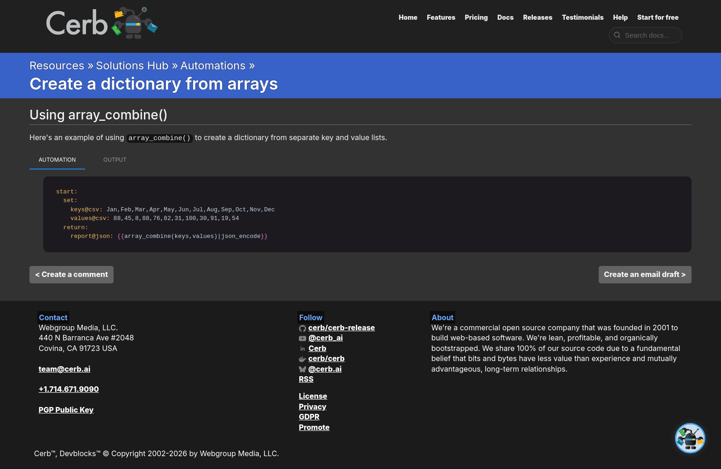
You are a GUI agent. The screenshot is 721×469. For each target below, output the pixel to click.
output (114, 158)
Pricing (476, 17)
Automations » (217, 65)
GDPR (309, 415)
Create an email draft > (645, 272)
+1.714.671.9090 (69, 388)
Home (408, 17)
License (313, 395)
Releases (538, 17)
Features (441, 17)
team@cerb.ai (64, 367)
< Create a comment (71, 272)
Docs (506, 17)
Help (620, 17)
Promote (314, 425)
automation (57, 158)
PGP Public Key (66, 408)
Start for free (658, 17)
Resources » (61, 65)
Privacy (312, 405)
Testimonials (583, 17)
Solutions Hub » (137, 65)
